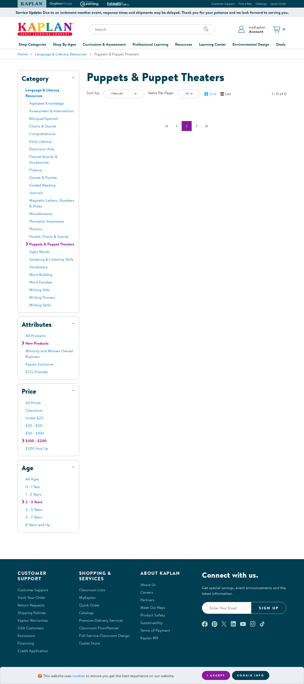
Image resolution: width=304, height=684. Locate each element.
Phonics (35, 228)
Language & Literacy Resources (61, 54)
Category (35, 78)
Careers (146, 592)
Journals (36, 192)
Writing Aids (39, 289)
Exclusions (26, 635)
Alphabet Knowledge (46, 103)
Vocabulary (38, 266)
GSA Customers (31, 627)
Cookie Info (250, 675)
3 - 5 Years (34, 509)
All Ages (32, 479)
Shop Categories (32, 44)
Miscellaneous (40, 213)
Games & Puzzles (43, 177)
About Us (148, 584)
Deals (280, 44)
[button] (251, 29)
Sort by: (93, 92)
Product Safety (152, 615)
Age (27, 468)
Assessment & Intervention (51, 110)
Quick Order (278, 4)
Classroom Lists (92, 589)
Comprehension (42, 133)
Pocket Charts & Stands (49, 236)
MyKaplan (87, 597)
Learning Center (212, 44)
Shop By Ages (64, 44)
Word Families (40, 282)
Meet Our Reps (152, 607)
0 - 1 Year (32, 486)
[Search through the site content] (152, 29)
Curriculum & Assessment (104, 44)
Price (29, 391)
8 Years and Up (37, 524)
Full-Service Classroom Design (104, 635)
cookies (78, 675)
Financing (26, 643)
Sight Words (39, 251)
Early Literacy (40, 141)
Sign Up (269, 608)
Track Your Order (31, 597)
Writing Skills (40, 305)
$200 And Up (36, 448)
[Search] (206, 29)
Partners (147, 599)
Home (23, 54)
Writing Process (42, 297)
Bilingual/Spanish (43, 118)
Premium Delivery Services (101, 620)
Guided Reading (42, 185)
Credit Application (33, 650)
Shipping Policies (32, 612)
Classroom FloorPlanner (99, 627)
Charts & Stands (42, 126)
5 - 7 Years (33, 517)
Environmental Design (251, 44)
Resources (183, 44)
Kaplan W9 (149, 637)
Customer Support (223, 4)
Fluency (35, 169)
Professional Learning (150, 44)
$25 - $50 (33, 425)
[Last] (207, 126)
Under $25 (34, 417)
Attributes (37, 324)
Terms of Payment (155, 630)
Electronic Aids (41, 148)
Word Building (40, 274)
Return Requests (31, 605)
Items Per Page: (161, 92)
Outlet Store (89, 643)
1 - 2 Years (33, 494)
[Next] (197, 126)
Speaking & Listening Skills (51, 259)
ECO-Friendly (36, 371)
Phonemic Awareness (46, 221)
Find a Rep (245, 4)
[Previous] (177, 126)
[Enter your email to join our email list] (226, 608)
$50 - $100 (34, 433)
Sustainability (151, 622)
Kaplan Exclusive (39, 364)
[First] (167, 126)
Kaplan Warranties (33, 620)
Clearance (33, 410)
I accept (216, 675)
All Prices (33, 402)
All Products (35, 335)
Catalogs (261, 4)
